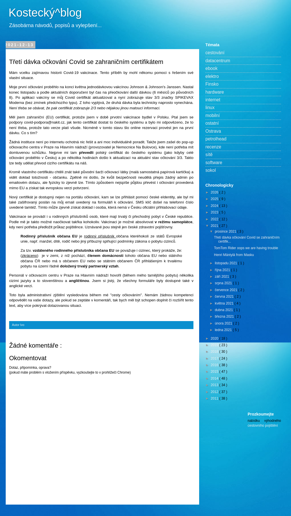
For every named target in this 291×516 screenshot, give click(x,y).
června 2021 (225, 297)
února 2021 (224, 323)
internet (212, 99)
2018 (215, 352)
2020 (215, 338)
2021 (215, 226)
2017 (215, 358)
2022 (215, 219)
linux (210, 107)
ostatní (212, 123)
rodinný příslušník (100, 236)
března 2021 (225, 317)
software (213, 162)
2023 (215, 212)
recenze (213, 146)
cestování (215, 52)
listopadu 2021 (226, 263)
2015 (215, 372)
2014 (215, 378)
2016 (215, 365)
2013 (215, 385)
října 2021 (223, 270)
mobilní (212, 115)
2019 (215, 345)
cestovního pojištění (263, 426)
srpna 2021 (224, 283)
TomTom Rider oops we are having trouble (246, 248)
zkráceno (29, 255)
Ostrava (213, 131)
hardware (214, 92)
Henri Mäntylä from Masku (234, 255)
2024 (215, 206)
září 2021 (222, 277)
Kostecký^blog (45, 12)
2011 (215, 398)
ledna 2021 (224, 330)
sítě (209, 154)
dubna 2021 (224, 310)
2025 (215, 199)
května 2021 (225, 303)
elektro (212, 76)
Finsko (212, 84)
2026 (215, 192)
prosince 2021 (226, 231)
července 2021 (226, 290)
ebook (211, 68)
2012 (215, 392)
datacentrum (217, 60)
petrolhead (216, 138)
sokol (210, 170)
